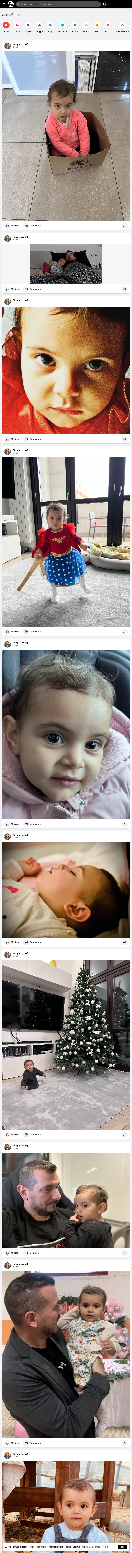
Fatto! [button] (122, 1547)
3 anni (15, 47)
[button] (58, 4)
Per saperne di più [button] (101, 1547)
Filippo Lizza (19, 44)
